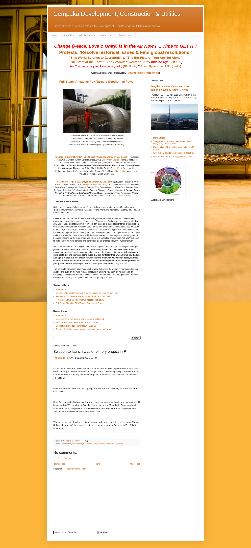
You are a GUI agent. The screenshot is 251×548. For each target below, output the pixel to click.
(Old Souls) (130, 66)
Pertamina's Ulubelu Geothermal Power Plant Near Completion (84, 296)
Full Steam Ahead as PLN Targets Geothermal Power (97, 81)
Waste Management (115, 444)
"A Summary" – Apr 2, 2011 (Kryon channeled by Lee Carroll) (85, 182)
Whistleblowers (87, 35)
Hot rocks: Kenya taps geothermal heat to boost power (80, 300)
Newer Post (59, 464)
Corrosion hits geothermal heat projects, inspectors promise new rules (87, 293)
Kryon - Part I (106, 35)
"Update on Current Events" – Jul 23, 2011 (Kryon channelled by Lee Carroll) (91, 157)
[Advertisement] (74, 496)
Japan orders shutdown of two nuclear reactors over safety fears (84, 329)
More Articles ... (63, 289)
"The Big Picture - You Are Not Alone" (154, 57)
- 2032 (165, 62)
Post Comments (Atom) (76, 469)
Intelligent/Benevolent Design (95, 184)
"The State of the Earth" (86, 62)
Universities (88, 444)
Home (54, 35)
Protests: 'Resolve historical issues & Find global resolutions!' (125, 52)
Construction (66, 444)
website (132, 72)
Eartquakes (68, 35)
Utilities (96, 444)
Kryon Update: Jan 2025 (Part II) (160, 66)
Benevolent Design (110, 160)
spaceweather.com (148, 72)
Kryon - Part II (126, 35)
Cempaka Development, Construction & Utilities (117, 13)
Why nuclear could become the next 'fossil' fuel (77, 322)
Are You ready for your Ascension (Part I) (96, 66)
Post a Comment (65, 458)
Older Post (135, 464)
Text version (125, 196)
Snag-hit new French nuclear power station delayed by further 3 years (172, 142)
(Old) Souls (120, 171)
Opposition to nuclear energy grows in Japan (76, 326)
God (59, 160)
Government (77, 444)
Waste (102, 444)
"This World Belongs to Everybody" (95, 57)
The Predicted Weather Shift (127, 62)
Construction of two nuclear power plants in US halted (80, 319)
